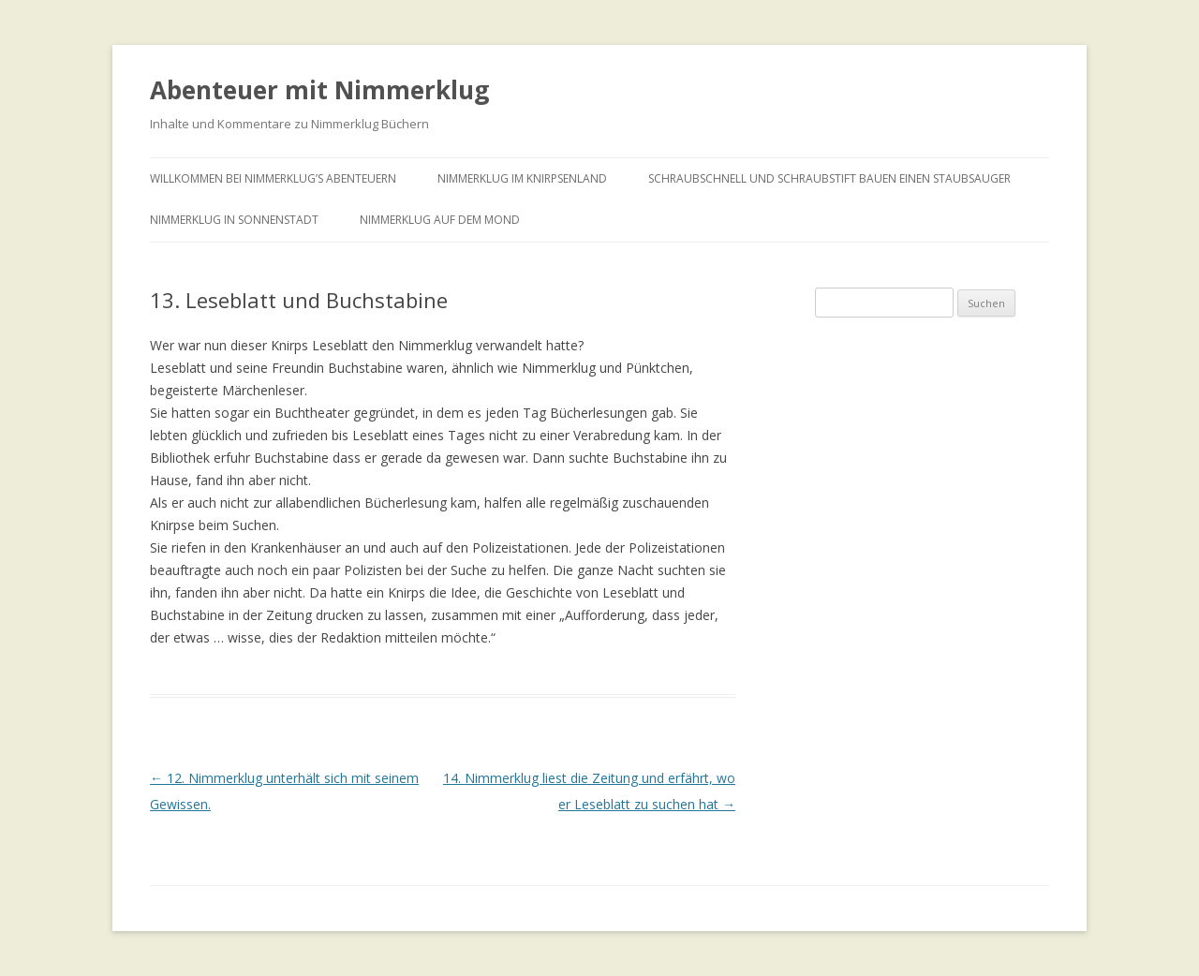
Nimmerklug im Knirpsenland (522, 178)
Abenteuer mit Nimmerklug (319, 90)
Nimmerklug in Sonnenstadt (234, 220)
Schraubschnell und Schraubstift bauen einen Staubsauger (829, 178)
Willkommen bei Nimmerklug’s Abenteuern (273, 178)
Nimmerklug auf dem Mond (440, 220)
